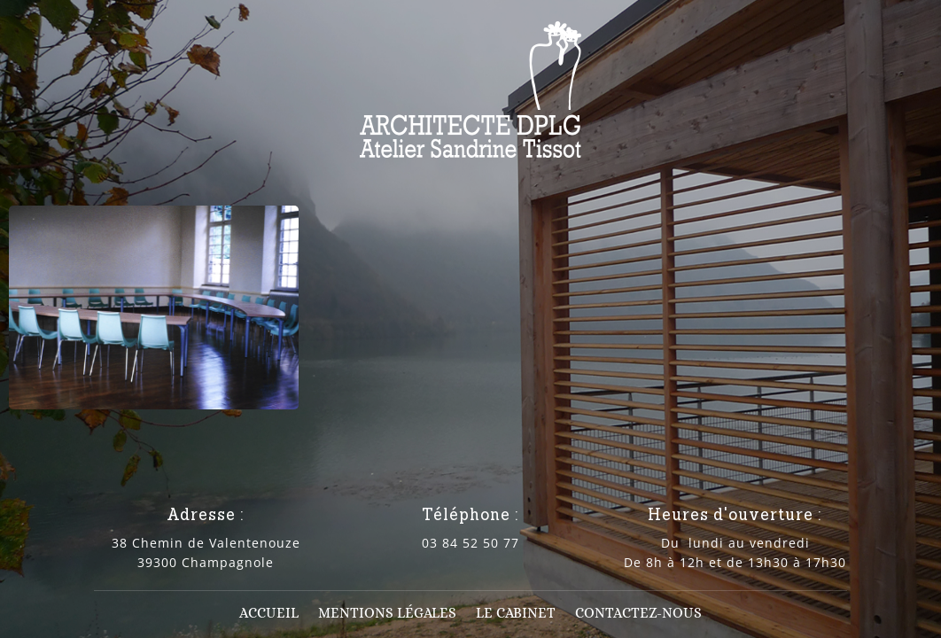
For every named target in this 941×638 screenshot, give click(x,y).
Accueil (269, 614)
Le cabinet (516, 614)
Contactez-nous (638, 614)
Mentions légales (387, 614)
